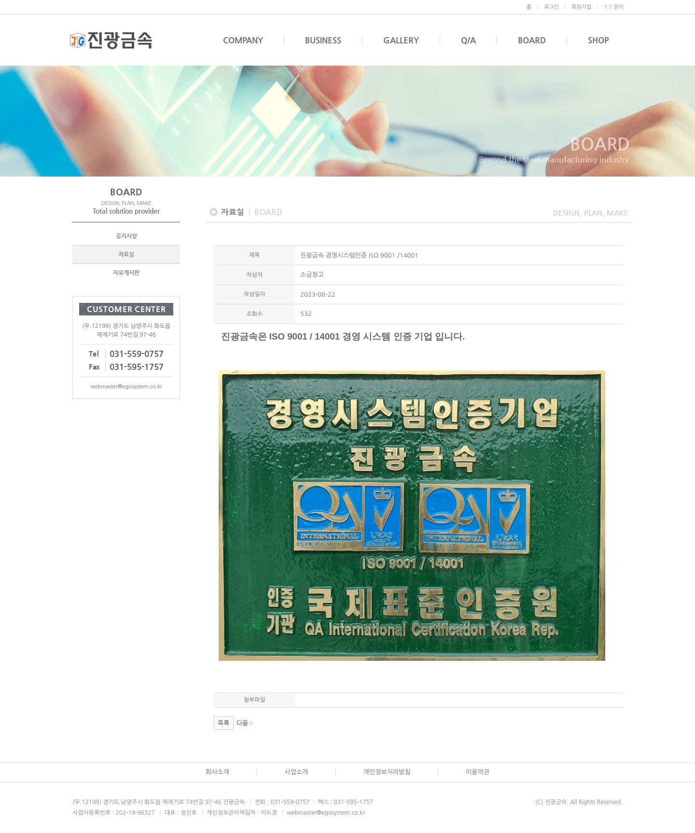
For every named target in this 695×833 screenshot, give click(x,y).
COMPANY (243, 40)
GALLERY (401, 40)
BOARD (532, 40)
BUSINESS (323, 40)
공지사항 (126, 236)
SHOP (598, 40)
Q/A (468, 40)
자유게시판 (126, 273)
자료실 (126, 255)
